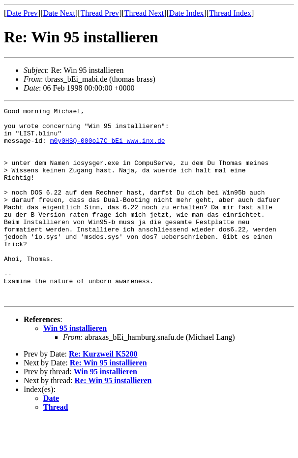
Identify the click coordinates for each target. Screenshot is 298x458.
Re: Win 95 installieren (108, 401)
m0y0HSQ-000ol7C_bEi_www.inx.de (107, 147)
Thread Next (144, 13)
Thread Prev (99, 13)
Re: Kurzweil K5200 (103, 392)
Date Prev (22, 13)
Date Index (186, 13)
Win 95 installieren (75, 366)
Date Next (59, 13)
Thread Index (230, 13)
